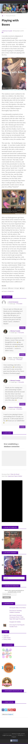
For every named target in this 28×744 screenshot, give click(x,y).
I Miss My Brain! (14, 474)
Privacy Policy (7, 639)
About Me (6, 636)
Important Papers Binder (15, 476)
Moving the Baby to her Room (17, 607)
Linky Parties (6, 637)
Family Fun (11, 291)
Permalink (19, 303)
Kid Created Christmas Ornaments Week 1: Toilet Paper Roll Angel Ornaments (17, 617)
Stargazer (14, 736)
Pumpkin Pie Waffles (15, 622)
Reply (23, 327)
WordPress (20, 735)
